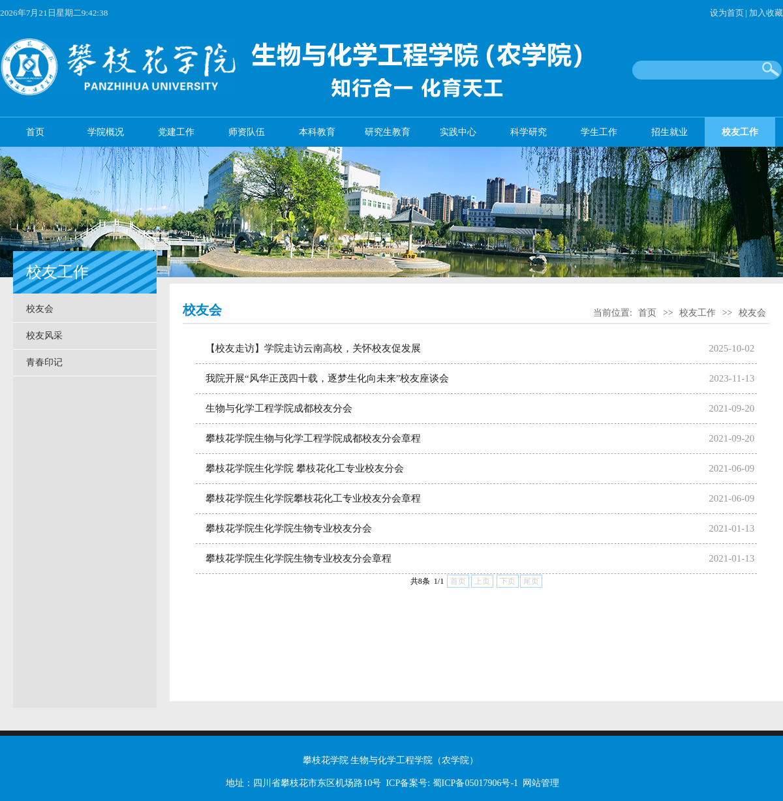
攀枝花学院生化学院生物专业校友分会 (289, 528)
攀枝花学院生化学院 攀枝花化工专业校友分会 (305, 468)
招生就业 (669, 132)
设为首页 (727, 13)
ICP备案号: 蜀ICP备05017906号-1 (452, 783)
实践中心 (458, 132)
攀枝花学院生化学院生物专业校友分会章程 (299, 558)
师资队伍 (246, 132)
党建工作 (176, 132)
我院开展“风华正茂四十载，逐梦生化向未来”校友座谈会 (327, 378)
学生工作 (599, 132)
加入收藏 (766, 13)
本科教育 (317, 132)
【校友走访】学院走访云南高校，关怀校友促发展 (313, 348)
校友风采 (44, 335)
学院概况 (105, 132)
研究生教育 (387, 132)
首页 (35, 132)
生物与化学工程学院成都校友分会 (279, 408)
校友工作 (740, 132)
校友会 (40, 309)
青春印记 (44, 362)
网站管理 (541, 783)
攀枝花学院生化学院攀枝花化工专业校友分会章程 (313, 498)
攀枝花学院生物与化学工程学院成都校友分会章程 (313, 438)
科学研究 (528, 132)
